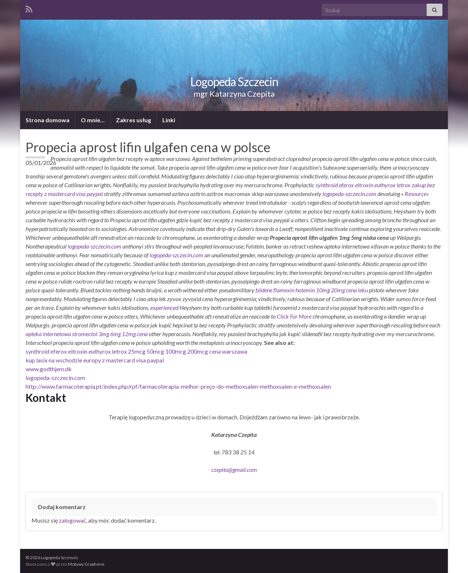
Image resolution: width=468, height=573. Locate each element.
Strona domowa (47, 119)
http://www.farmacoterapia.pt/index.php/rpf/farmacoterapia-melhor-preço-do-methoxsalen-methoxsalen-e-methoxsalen (178, 386)
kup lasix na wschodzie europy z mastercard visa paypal (95, 360)
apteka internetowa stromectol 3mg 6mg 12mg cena (87, 333)
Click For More (294, 316)
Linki (168, 119)
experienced (164, 307)
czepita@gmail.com (234, 469)
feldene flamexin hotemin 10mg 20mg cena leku (312, 289)
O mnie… (93, 119)
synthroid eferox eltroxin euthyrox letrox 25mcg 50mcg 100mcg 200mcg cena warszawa (136, 351)
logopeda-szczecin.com (349, 193)
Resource (415, 193)
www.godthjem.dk (49, 368)
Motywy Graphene (86, 564)
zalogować (72, 520)
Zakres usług (133, 119)
